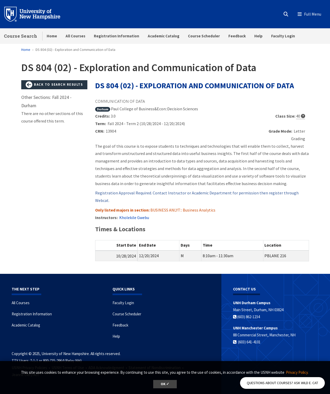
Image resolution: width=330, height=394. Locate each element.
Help (258, 35)
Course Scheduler (204, 35)
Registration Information (116, 35)
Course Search (20, 36)
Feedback (237, 35)
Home (52, 35)
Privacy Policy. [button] (297, 372)
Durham (102, 109)
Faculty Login (283, 35)
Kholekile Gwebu (134, 217)
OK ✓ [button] (165, 384)
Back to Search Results (54, 84)
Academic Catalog (163, 35)
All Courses (75, 35)
